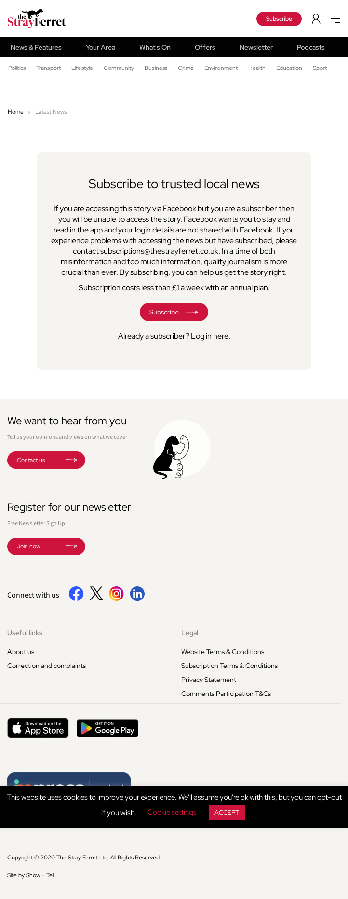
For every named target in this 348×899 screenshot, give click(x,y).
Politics (17, 68)
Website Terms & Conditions (222, 651)
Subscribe (279, 19)
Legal (189, 632)
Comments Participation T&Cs (226, 693)
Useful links (24, 632)
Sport (320, 68)
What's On (155, 47)
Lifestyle (82, 68)
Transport (48, 68)
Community (119, 68)
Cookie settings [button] (172, 812)
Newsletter (256, 47)
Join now (28, 546)
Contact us (31, 460)
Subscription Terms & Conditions (229, 665)
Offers (205, 47)
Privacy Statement (208, 679)
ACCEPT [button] (226, 812)
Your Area (100, 47)
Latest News (51, 112)
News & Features (36, 47)
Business (156, 68)
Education (289, 68)
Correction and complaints (46, 665)
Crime (186, 68)
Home (16, 112)
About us (20, 651)
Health (257, 68)
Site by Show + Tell (30, 875)
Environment (221, 68)
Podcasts (311, 47)
